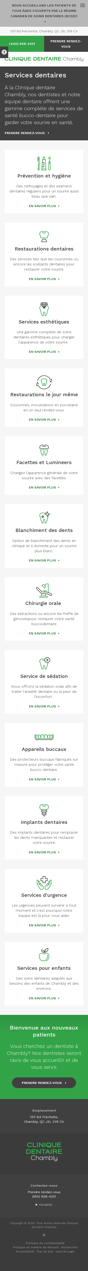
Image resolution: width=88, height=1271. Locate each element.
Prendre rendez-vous (44, 1192)
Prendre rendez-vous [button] (65, 43)
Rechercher (69, 1247)
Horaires (45, 1204)
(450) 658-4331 (22, 44)
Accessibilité (25, 1251)
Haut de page (65, 1251)
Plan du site (45, 1251)
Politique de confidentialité (45, 1243)
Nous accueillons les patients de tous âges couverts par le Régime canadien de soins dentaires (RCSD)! (44, 10)
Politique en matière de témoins (36, 1247)
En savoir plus (42, 206)
